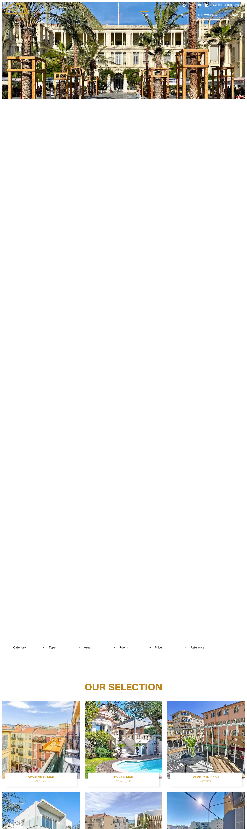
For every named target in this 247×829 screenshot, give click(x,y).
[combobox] (29, 647)
